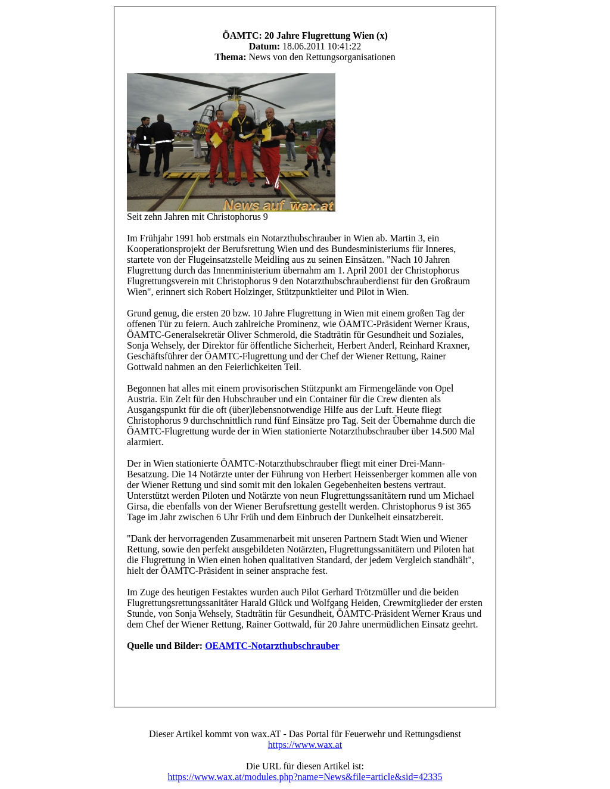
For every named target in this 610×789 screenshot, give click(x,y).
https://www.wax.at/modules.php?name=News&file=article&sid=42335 (304, 777)
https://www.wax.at (305, 745)
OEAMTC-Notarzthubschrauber (272, 646)
